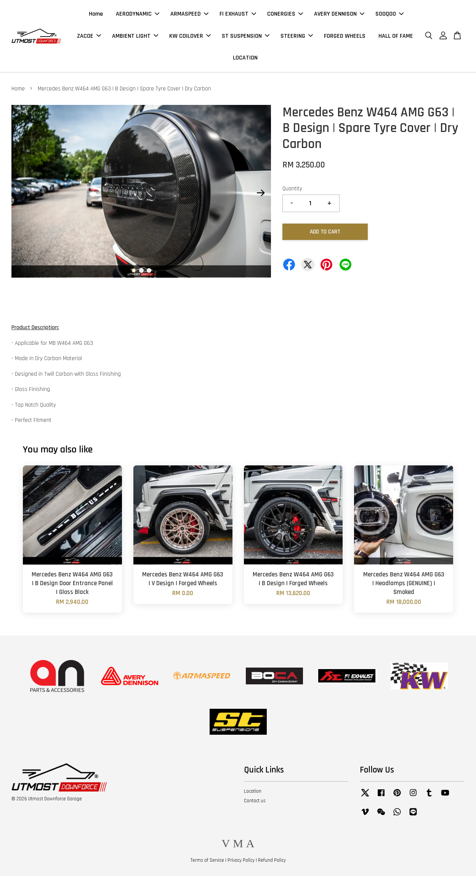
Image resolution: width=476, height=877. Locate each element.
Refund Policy (272, 861)
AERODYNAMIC (137, 15)
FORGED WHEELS (344, 36)
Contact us (255, 802)
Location (252, 792)
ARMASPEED (189, 15)
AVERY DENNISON (339, 15)
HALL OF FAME (395, 36)
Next (260, 194)
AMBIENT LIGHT (135, 36)
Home (96, 15)
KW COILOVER (190, 36)
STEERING (296, 36)
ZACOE (89, 36)
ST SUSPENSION (245, 36)
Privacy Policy (241, 861)
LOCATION (245, 58)
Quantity (292, 189)
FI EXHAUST (238, 15)
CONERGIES (285, 15)
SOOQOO (389, 15)
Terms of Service (207, 861)
